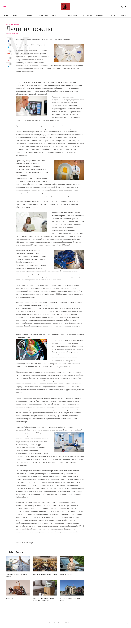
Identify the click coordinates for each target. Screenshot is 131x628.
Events (122, 15)
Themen (15, 15)
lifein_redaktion (13, 33)
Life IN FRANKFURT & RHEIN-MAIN (64, 15)
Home (6, 15)
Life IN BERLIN (43, 15)
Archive (113, 15)
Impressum (78, 623)
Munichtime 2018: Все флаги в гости (45, 574)
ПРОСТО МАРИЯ (66, 574)
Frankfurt (9, 24)
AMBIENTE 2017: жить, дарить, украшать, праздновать (43, 599)
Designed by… (10, 598)
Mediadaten (100, 15)
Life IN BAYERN (86, 15)
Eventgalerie (28, 15)
